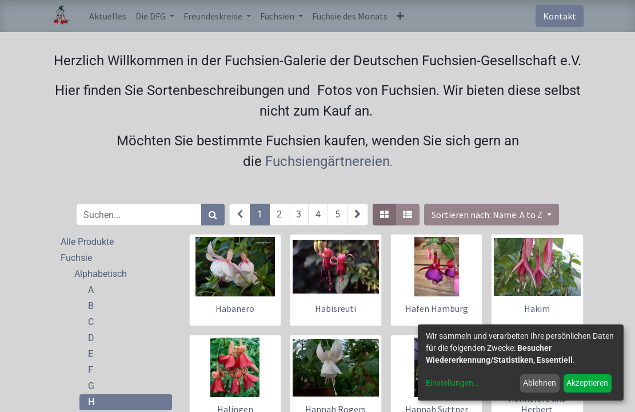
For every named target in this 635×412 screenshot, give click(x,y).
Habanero (234, 308)
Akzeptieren (587, 382)
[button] (400, 16)
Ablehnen (539, 382)
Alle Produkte (87, 241)
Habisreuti (335, 308)
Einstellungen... (453, 382)
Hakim (537, 308)
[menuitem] (108, 16)
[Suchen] (213, 214)
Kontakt (559, 16)
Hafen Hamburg (436, 308)
